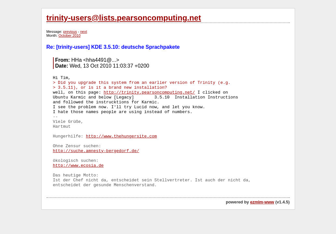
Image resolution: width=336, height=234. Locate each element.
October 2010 (70, 35)
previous (70, 31)
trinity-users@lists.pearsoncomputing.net (124, 17)
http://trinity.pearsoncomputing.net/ (149, 92)
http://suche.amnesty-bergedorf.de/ (96, 151)
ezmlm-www (262, 202)
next (83, 31)
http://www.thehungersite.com (121, 136)
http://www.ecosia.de (78, 165)
